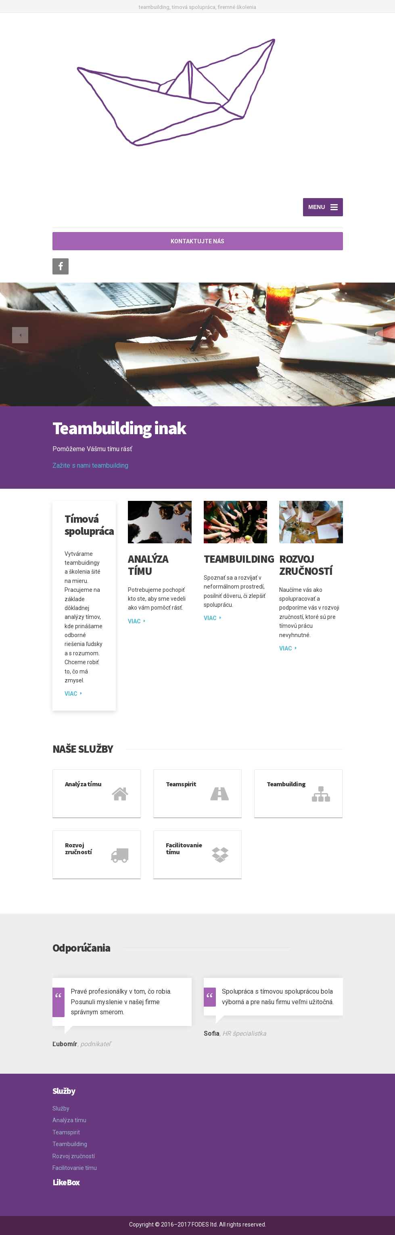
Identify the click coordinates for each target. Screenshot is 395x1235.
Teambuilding (239, 559)
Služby (60, 1108)
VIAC (71, 693)
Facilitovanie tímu (74, 1168)
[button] (20, 335)
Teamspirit (66, 1132)
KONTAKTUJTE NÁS (197, 241)
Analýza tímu (148, 565)
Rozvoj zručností (305, 565)
